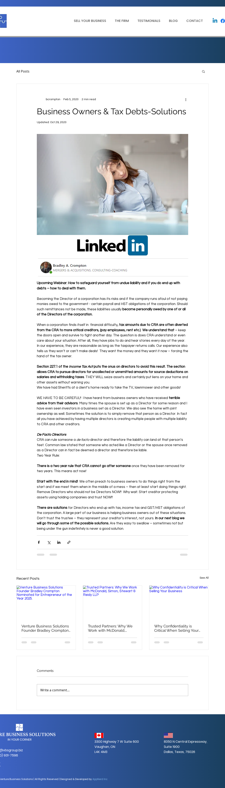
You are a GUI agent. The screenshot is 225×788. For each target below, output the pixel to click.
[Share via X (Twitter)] (49, 542)
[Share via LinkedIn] (59, 542)
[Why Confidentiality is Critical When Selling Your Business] (178, 602)
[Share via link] (69, 542)
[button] (88, 21)
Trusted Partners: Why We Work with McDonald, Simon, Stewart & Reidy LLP (112, 628)
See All (204, 577)
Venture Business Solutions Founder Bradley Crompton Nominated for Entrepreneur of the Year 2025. (46, 628)
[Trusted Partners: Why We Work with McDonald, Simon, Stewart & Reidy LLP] (112, 602)
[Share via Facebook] (39, 542)
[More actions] (185, 99)
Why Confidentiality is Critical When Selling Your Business (176, 628)
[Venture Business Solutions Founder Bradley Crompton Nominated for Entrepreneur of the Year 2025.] (46, 602)
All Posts (22, 71)
